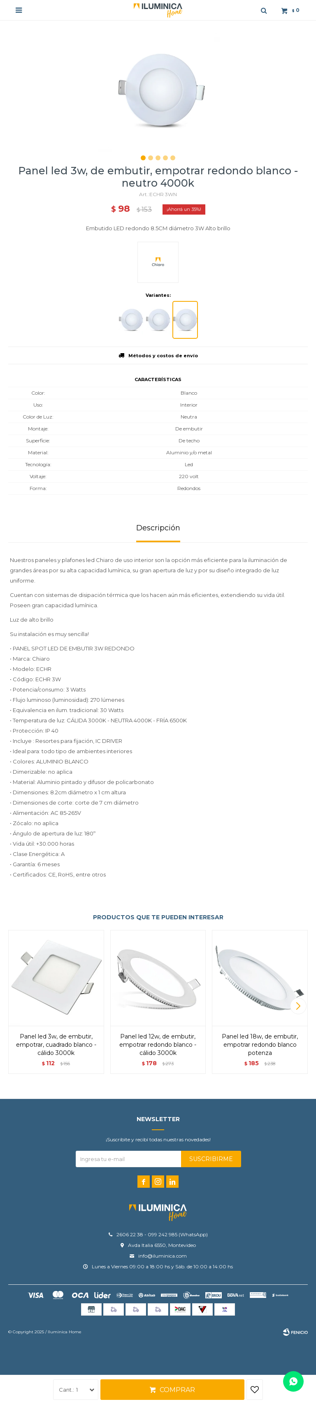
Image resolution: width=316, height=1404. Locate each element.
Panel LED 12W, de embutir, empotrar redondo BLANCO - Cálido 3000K (157, 1045)
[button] (298, 1006)
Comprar (177, 1390)
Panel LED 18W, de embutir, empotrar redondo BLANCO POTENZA (260, 1045)
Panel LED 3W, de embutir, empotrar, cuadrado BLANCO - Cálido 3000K (56, 1045)
